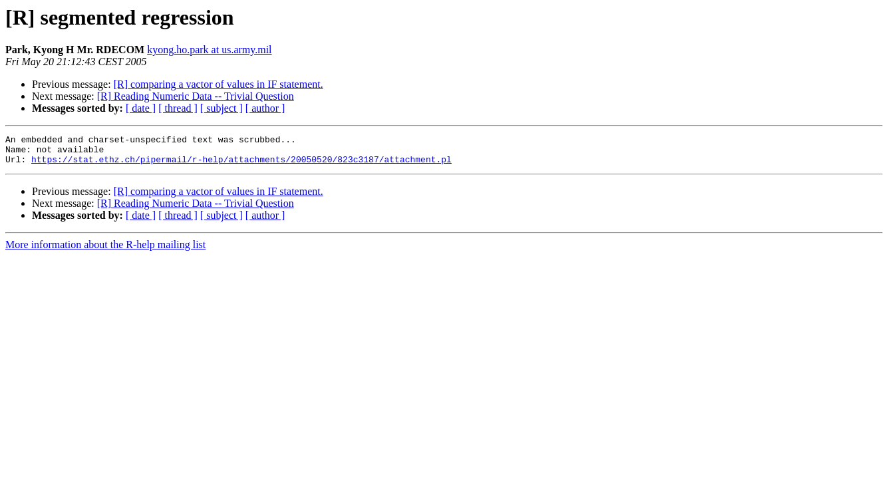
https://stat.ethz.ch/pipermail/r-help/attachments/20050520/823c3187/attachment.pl (241, 165)
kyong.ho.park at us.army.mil (209, 49)
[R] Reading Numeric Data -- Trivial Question (195, 96)
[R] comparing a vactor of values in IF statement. (218, 84)
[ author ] (265, 108)
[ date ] (141, 108)
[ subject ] (221, 108)
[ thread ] (178, 108)
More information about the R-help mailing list (105, 250)
